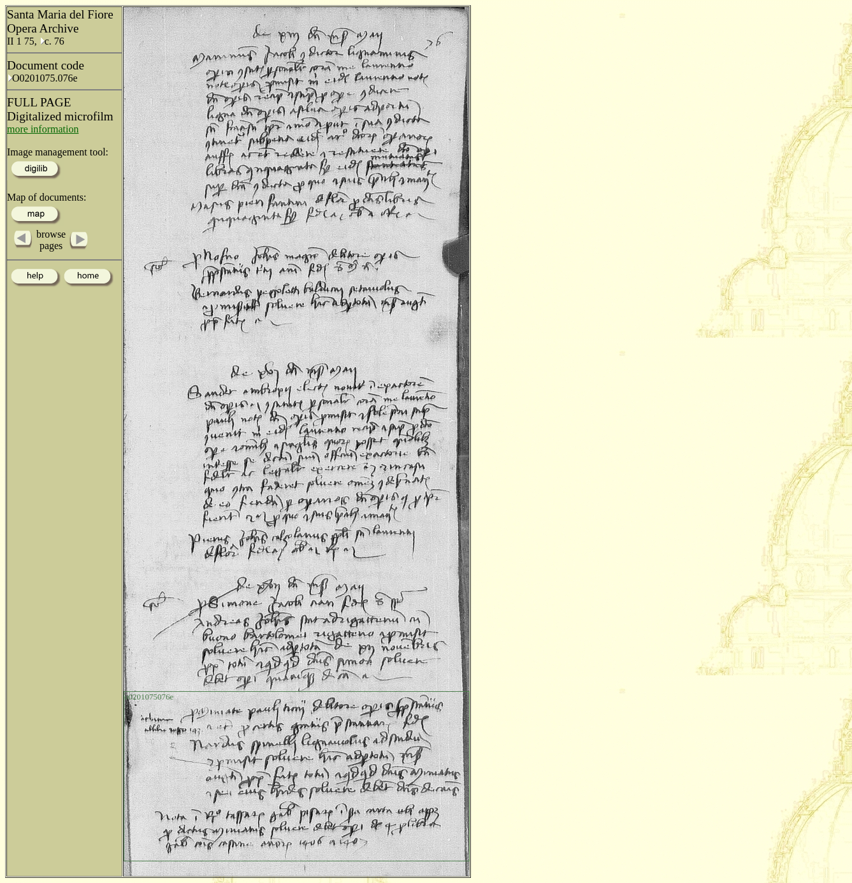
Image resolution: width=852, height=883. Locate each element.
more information (42, 129)
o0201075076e (148, 696)
